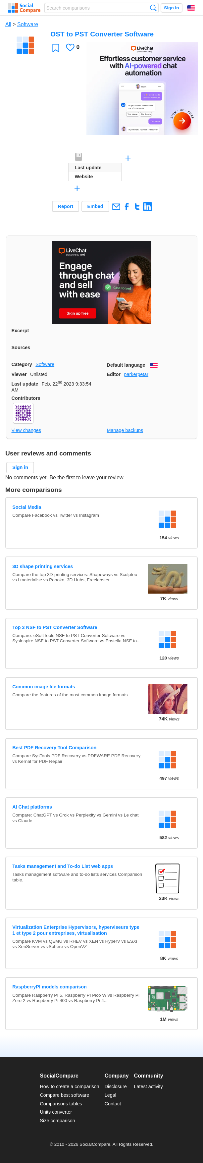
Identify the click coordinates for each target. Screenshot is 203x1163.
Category (22, 364)
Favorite (55, 47)
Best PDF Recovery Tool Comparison (54, 747)
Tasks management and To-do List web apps (62, 866)
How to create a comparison (69, 1086)
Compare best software (64, 1095)
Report (65, 206)
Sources (21, 347)
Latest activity (148, 1086)
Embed (95, 206)
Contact (113, 1103)
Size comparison (57, 1120)
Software (27, 24)
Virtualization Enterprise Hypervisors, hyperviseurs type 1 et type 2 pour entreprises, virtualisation (75, 930)
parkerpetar (136, 374)
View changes (26, 430)
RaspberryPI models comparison (49, 986)
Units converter (56, 1112)
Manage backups (125, 430)
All (8, 24)
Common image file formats (43, 686)
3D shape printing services (42, 566)
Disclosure (116, 1086)
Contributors (26, 398)
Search (153, 8)
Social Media (26, 507)
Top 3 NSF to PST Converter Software (54, 627)
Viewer (19, 374)
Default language (126, 365)
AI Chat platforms (32, 807)
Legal (110, 1095)
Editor (114, 374)
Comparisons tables (61, 1103)
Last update (25, 384)
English (191, 8)
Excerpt (20, 330)
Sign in (171, 7)
